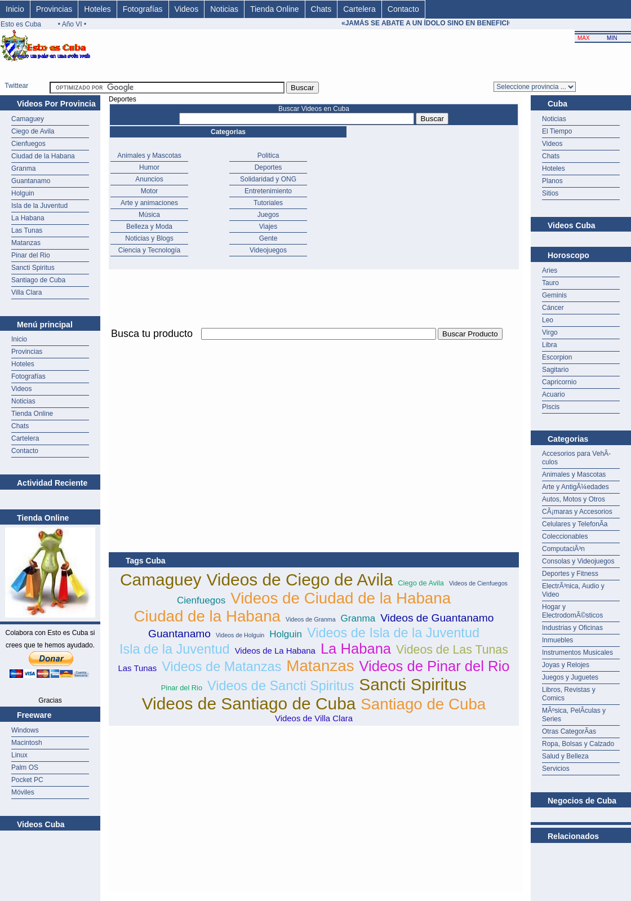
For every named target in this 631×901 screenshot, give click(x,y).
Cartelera (359, 9)
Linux (19, 755)
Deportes (268, 167)
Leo (547, 320)
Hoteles (97, 9)
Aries (549, 270)
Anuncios (149, 179)
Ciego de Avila (33, 131)
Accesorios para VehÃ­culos (576, 458)
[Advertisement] (240, 421)
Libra (549, 345)
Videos (187, 9)
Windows (25, 730)
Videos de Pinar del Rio (434, 666)
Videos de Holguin (240, 635)
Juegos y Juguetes (570, 677)
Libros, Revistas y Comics (569, 694)
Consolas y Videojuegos (578, 561)
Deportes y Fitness (570, 574)
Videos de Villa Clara (314, 718)
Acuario (553, 394)
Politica (268, 155)
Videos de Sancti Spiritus (280, 685)
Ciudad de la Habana (43, 156)
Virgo (550, 332)
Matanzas (26, 243)
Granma (23, 168)
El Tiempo (557, 131)
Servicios (556, 769)
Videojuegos (268, 250)
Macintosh (26, 743)
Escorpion (557, 357)
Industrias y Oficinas (572, 628)
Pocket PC (27, 780)
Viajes (268, 226)
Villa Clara (26, 292)
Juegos (268, 215)
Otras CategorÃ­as (569, 731)
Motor (149, 191)
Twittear (16, 86)
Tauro (550, 283)
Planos (552, 181)
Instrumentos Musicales (577, 652)
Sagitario (555, 370)
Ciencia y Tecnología (149, 250)
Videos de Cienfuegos (478, 583)
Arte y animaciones (149, 203)
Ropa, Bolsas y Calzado (578, 744)
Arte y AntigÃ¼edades (575, 487)
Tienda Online (274, 9)
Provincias (54, 9)
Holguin (22, 193)
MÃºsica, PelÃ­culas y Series (574, 715)
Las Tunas (26, 230)
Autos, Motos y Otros (573, 499)
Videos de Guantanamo (437, 618)
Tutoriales (268, 203)
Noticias (224, 9)
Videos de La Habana (275, 650)
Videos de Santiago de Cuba (249, 703)
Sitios (550, 193)
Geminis (554, 295)
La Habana (28, 218)
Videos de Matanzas (221, 666)
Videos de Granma (311, 619)
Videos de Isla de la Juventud (393, 632)
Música (149, 215)
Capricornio (559, 382)
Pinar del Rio (30, 255)
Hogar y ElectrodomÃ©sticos (572, 611)
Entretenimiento (268, 191)
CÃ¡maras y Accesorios (577, 512)
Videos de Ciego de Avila (299, 579)
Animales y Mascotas (149, 155)
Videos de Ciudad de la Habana (340, 598)
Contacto (403, 9)
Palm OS (24, 767)
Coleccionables (565, 536)
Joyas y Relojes (565, 665)
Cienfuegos (28, 144)
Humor (149, 167)
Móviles (22, 792)
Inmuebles (557, 640)
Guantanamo (30, 181)
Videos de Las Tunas (452, 649)
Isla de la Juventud (39, 206)
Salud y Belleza (565, 756)
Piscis (550, 407)
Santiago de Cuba (38, 280)
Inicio (15, 9)
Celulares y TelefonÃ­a (575, 524)
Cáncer (553, 308)
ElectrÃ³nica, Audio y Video (573, 590)
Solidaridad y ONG (268, 179)
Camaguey (27, 119)
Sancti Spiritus (33, 268)
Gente (268, 238)
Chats (321, 9)
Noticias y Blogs (149, 238)
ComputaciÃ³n (563, 549)
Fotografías (143, 9)
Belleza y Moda (149, 226)
